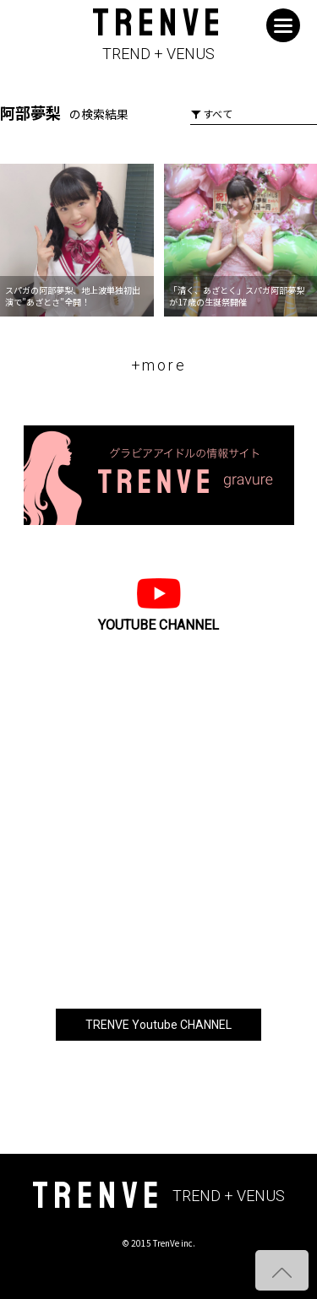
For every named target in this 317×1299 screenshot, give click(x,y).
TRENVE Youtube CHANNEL (158, 1024)
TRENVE (158, 35)
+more (159, 365)
